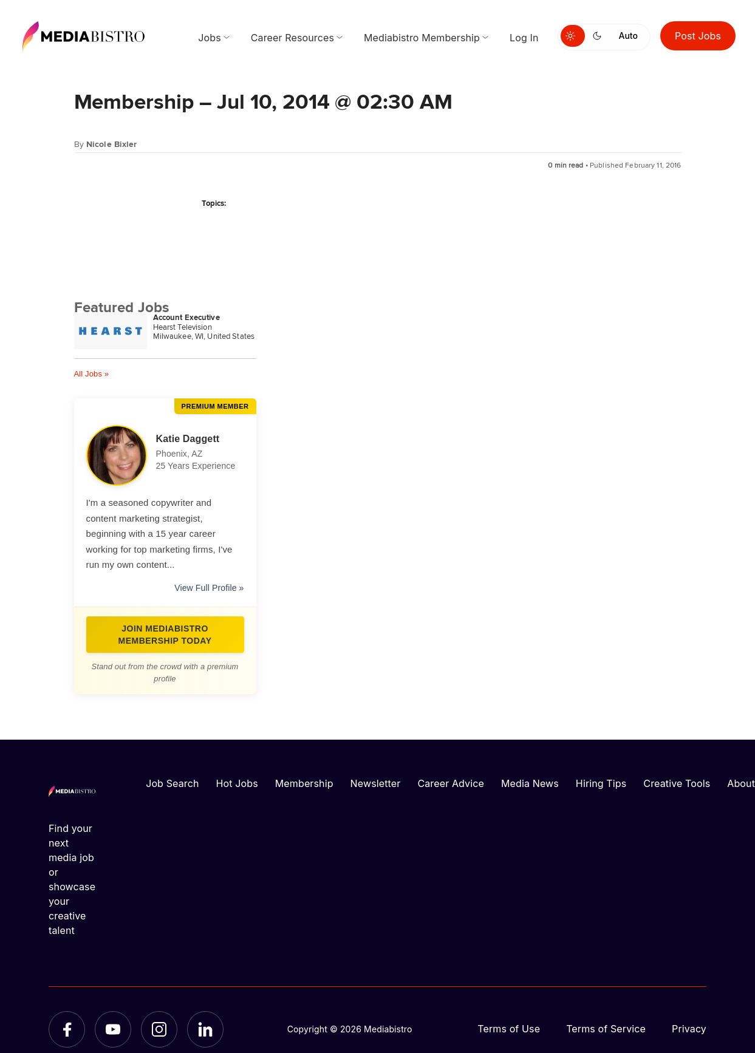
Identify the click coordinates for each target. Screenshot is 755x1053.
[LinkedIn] (205, 1029)
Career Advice (450, 783)
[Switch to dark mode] (599, 36)
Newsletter (375, 783)
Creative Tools (676, 783)
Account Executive (186, 317)
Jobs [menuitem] (209, 38)
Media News (530, 783)
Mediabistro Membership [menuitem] (422, 38)
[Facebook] (67, 1029)
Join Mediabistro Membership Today (165, 635)
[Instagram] (159, 1029)
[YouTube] (113, 1029)
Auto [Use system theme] (628, 35)
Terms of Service (606, 1029)
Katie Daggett (188, 439)
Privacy (689, 1029)
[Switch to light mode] (573, 36)
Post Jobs (698, 36)
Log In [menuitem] (524, 38)
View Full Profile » (209, 588)
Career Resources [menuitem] (292, 38)
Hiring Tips (601, 783)
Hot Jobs (237, 783)
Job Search (172, 783)
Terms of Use (508, 1029)
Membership (304, 783)
